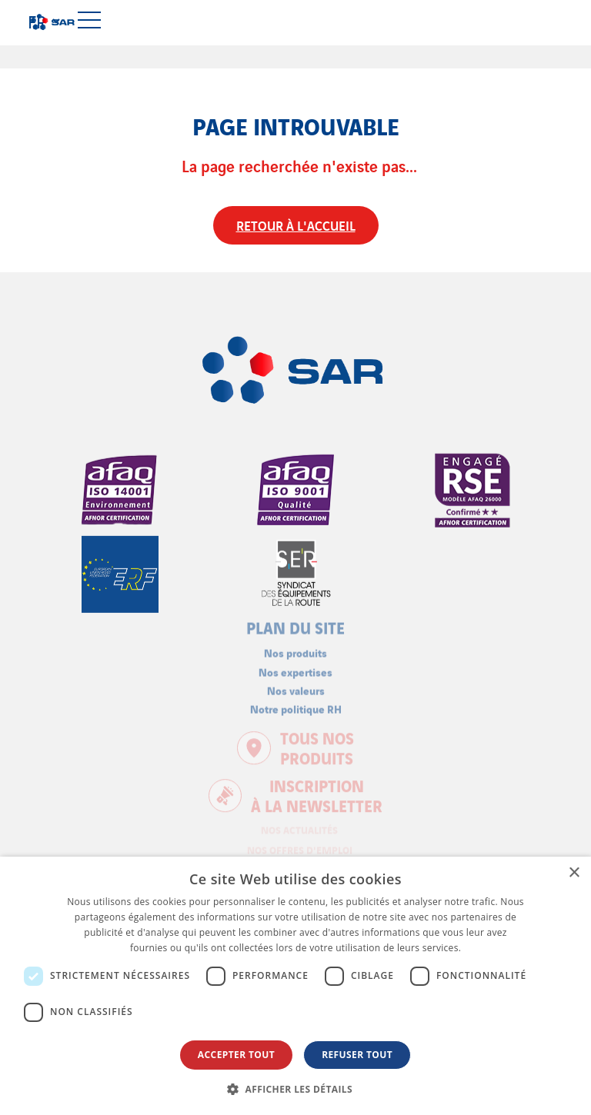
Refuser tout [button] (357, 1054)
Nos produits (295, 646)
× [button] (573, 873)
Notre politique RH (296, 702)
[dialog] (295, 986)
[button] (295, 1089)
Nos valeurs (296, 683)
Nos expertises (295, 665)
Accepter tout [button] (236, 1054)
